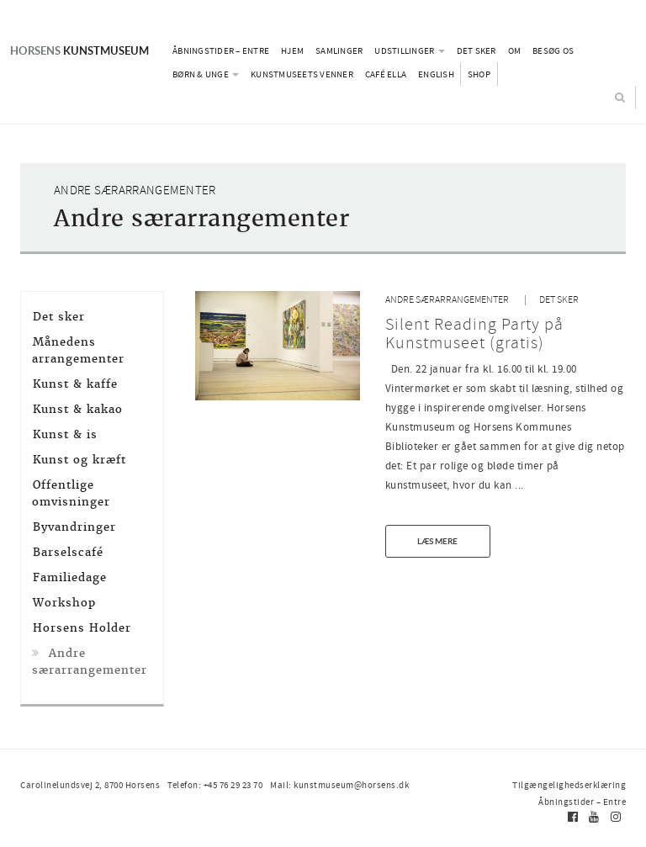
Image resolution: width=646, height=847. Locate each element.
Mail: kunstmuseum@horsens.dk (339, 785)
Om (515, 50)
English (436, 74)
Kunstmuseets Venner (302, 74)
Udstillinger (409, 50)
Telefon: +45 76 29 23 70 (214, 785)
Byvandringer (74, 527)
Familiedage (70, 577)
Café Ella (385, 74)
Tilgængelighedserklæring (569, 785)
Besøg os (553, 50)
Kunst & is (65, 434)
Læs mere (437, 541)
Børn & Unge (205, 74)
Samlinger (339, 50)
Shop (479, 74)
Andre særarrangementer (447, 300)
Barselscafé (68, 552)
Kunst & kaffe (75, 384)
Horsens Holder (82, 628)
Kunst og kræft (79, 460)
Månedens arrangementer (78, 350)
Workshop (64, 603)
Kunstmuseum (79, 50)
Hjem (292, 50)
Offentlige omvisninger (71, 493)
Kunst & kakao (78, 409)
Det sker (476, 50)
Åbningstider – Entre (220, 50)
